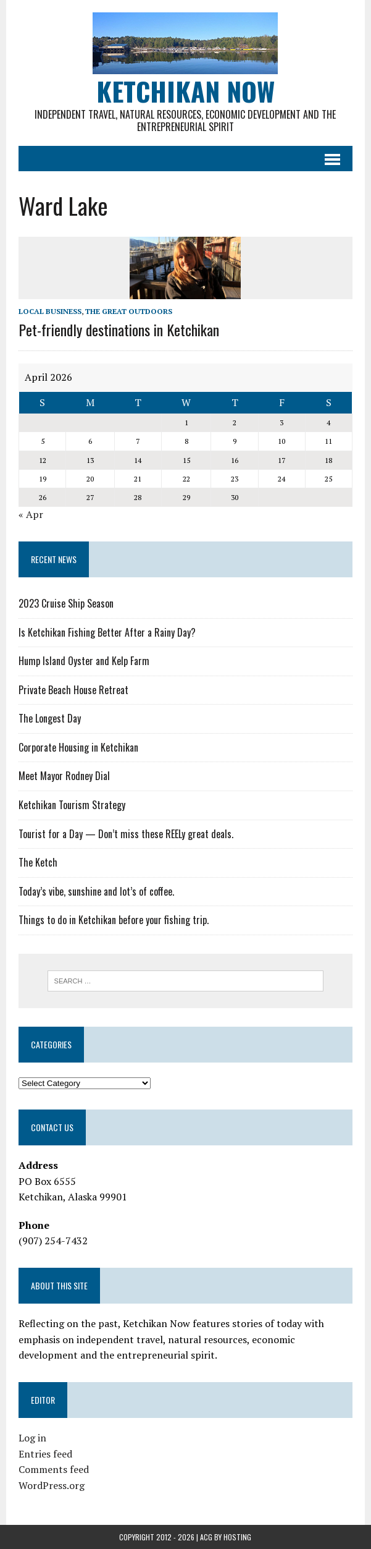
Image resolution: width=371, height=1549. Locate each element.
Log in (32, 1438)
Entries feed (45, 1454)
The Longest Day (50, 718)
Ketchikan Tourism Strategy (72, 804)
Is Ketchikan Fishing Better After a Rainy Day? (107, 632)
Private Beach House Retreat (73, 689)
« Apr (31, 514)
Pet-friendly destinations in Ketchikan (119, 329)
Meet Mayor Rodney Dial (64, 775)
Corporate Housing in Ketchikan (78, 747)
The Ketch (38, 862)
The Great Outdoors (128, 311)
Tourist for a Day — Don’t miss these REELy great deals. (126, 833)
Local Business (50, 311)
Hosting (237, 1537)
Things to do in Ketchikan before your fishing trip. (114, 919)
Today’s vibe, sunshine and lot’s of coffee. (96, 891)
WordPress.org (52, 1485)
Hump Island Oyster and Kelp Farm (84, 660)
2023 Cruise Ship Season (66, 603)
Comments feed (54, 1469)
